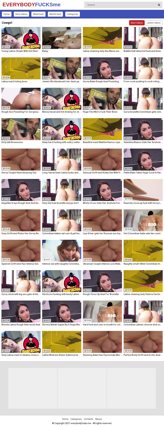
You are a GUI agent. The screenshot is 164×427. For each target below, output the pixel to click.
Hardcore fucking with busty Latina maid (61, 294)
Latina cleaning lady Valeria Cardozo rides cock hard (143, 294)
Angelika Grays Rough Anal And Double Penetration (21, 203)
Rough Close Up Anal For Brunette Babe (102, 294)
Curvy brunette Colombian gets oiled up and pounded (143, 112)
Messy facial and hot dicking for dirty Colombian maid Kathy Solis (61, 112)
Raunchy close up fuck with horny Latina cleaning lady (143, 203)
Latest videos (154, 22)
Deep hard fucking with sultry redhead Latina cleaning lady (61, 142)
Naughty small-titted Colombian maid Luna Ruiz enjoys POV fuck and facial (143, 264)
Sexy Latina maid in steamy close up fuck (21, 355)
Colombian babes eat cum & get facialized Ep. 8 (61, 233)
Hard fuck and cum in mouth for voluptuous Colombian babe (102, 324)
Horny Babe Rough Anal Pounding (101, 81)
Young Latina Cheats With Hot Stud (19, 51)
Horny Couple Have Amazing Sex (18, 172)
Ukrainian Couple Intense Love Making (102, 264)
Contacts (88, 419)
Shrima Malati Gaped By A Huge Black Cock (61, 324)
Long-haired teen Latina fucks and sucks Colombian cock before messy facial (61, 172)
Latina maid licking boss (14, 81)
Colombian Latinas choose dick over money (143, 324)
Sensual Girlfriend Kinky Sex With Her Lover (102, 172)
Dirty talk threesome (12, 142)
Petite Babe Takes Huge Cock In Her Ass (143, 172)
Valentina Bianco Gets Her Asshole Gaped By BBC (143, 142)
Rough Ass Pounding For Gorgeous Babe (21, 112)
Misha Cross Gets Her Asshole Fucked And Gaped (102, 203)
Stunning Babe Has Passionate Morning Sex (102, 355)
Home (7, 14)
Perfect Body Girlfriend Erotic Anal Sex (143, 355)
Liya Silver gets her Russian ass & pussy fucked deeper (102, 233)
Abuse (98, 419)
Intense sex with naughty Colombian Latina (61, 264)
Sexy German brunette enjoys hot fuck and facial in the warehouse (61, 203)
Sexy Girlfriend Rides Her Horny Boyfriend (21, 233)
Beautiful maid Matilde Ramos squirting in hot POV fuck (102, 142)
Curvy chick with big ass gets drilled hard (21, 294)
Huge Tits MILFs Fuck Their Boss (100, 112)
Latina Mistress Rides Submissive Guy (61, 355)
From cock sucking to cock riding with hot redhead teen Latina (143, 81)
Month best (55, 14)
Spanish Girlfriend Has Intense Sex (19, 264)
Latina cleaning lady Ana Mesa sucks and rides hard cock (102, 51)
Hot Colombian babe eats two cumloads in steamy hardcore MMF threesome (143, 233)
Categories (72, 14)
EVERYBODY (11, 4)
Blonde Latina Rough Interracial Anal (20, 324)
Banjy (45, 51)
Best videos (21, 14)
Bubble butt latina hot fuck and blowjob (143, 51)
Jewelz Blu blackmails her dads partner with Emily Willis (61, 81)
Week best (38, 14)
